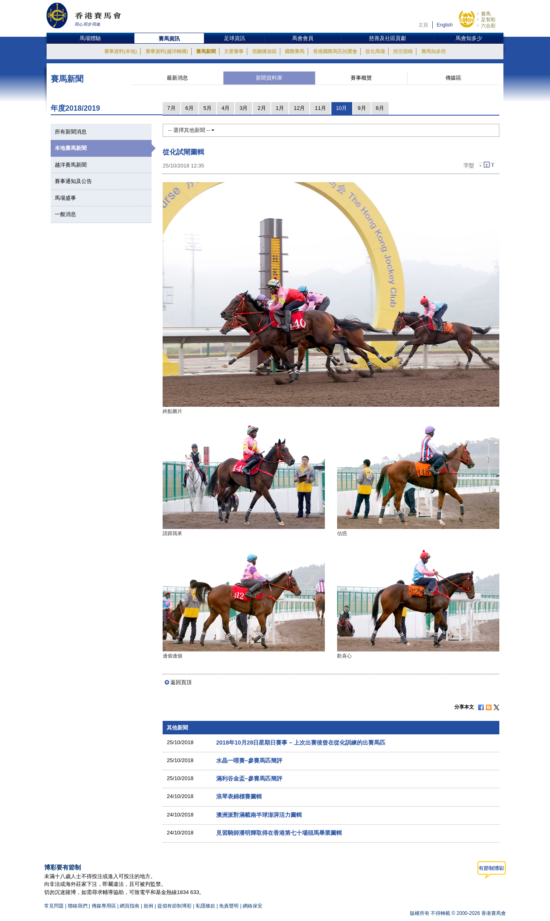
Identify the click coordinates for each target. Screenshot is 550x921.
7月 (171, 108)
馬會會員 (302, 38)
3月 (243, 108)
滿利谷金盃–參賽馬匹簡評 (249, 778)
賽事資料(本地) (120, 51)
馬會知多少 (469, 38)
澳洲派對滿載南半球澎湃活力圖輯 (259, 815)
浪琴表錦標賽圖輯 (239, 796)
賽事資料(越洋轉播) (166, 51)
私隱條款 (205, 906)
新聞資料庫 (269, 78)
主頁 (423, 25)
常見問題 (54, 906)
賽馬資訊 (169, 39)
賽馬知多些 (433, 51)
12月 (299, 108)
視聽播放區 (264, 51)
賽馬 (486, 14)
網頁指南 (129, 906)
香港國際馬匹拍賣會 (335, 51)
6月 (190, 108)
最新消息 (177, 78)
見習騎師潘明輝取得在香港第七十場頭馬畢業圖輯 (279, 833)
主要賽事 (234, 51)
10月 (341, 108)
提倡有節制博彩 (174, 906)
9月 (362, 108)
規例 (148, 906)
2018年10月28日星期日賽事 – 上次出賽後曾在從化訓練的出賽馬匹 (300, 742)
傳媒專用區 (104, 906)
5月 (207, 108)
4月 (225, 108)
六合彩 (488, 26)
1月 (280, 108)
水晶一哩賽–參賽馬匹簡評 (249, 760)
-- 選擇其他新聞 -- (191, 130)
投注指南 (403, 51)
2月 (261, 108)
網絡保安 (252, 906)
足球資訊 (234, 38)
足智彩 (488, 19)
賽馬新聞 (206, 51)
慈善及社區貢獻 (387, 38)
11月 (320, 108)
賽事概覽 (361, 78)
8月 (380, 108)
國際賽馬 (294, 51)
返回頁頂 (181, 682)
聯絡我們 (77, 906)
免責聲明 (229, 906)
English (445, 25)
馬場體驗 (90, 38)
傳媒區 (453, 78)
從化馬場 (375, 51)
